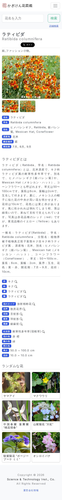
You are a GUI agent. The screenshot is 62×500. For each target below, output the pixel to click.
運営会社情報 (31, 490)
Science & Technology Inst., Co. (31, 479)
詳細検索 (54, 25)
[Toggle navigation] (55, 5)
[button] (10, 106)
